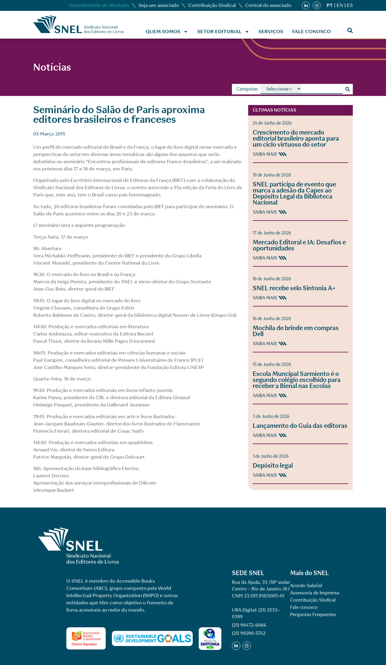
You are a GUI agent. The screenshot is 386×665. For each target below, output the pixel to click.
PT (330, 5)
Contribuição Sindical (212, 5)
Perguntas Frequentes (313, 614)
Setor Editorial (223, 31)
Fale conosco (311, 31)
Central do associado (268, 5)
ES (350, 5)
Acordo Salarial (306, 585)
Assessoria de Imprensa (314, 593)
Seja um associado (158, 5)
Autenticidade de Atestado (99, 5)
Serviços (270, 31)
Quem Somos (167, 31)
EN (340, 5)
